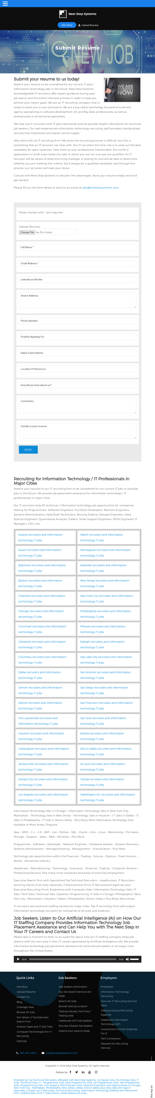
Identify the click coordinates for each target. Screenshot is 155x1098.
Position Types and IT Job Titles (35, 1026)
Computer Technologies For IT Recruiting (34, 1034)
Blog (19, 1002)
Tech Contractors (110, 1038)
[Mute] (127, 959)
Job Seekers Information (73, 986)
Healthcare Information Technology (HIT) (114, 1022)
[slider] (72, 959)
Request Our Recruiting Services (114, 1045)
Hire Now (67, 24)
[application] (77, 959)
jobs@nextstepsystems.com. (101, 187)
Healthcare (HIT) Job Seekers (75, 1020)
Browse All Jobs (26, 1012)
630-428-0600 (28, 1053)
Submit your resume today (74, 1031)
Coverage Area (25, 1007)
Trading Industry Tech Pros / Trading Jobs (75, 1013)
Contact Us (23, 997)
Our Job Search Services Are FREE (75, 994)
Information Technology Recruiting (115, 994)
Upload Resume (88, 25)
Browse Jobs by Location (73, 1006)
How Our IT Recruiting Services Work (119, 1003)
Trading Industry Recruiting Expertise (117, 1012)
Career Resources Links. (73, 1093)
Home (66, 56)
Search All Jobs (67, 1001)
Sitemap (22, 1041)
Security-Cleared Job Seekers (75, 1025)
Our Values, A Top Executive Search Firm (32, 1019)
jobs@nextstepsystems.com (62, 1053)
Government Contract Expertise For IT (119, 1031)
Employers (107, 986)
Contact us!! (33, 1090)
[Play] (18, 959)
